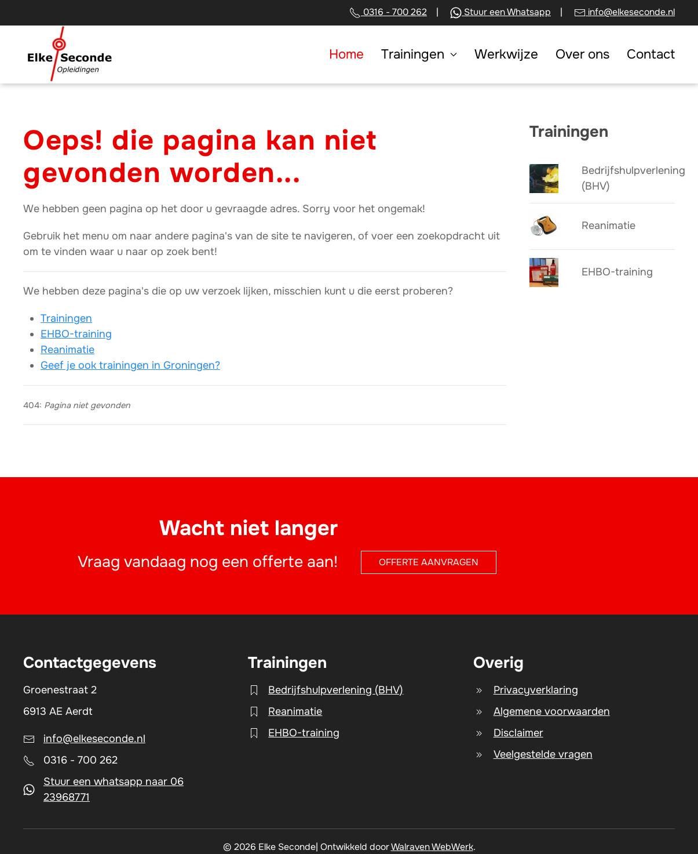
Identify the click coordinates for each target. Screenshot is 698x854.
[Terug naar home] (68, 54)
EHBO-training (76, 334)
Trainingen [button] (419, 54)
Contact (651, 54)
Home (346, 54)
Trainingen (66, 318)
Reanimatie (67, 349)
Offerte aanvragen (428, 562)
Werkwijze (506, 54)
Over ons (582, 54)
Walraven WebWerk (432, 847)
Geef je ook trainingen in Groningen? (130, 365)
